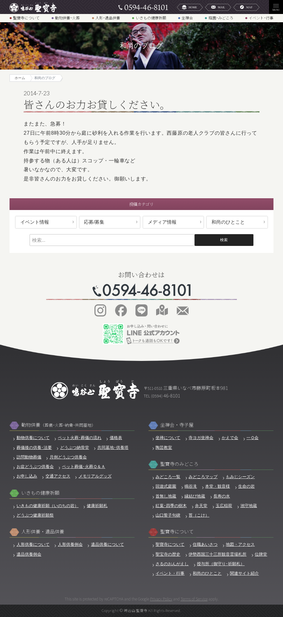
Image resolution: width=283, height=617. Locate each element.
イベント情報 (34, 222)
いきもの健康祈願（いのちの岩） (48, 506)
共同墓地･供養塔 (112, 447)
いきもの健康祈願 (151, 18)
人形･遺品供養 (107, 18)
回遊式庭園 (165, 486)
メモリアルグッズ (95, 476)
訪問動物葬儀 (29, 457)
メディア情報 (162, 222)
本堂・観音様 (217, 486)
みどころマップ (203, 477)
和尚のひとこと (228, 222)
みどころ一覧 (167, 477)
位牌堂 (261, 554)
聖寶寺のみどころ (179, 464)
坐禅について (167, 438)
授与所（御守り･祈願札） (221, 564)
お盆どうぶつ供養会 (35, 466)
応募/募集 (94, 222)
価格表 (116, 438)
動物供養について (33, 438)
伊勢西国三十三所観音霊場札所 (217, 554)
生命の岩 (246, 486)
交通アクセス (57, 476)
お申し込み (27, 476)
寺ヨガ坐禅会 (201, 438)
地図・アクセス (240, 544)
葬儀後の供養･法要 (34, 447)
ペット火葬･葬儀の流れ (79, 438)
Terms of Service (194, 598)
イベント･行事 (261, 18)
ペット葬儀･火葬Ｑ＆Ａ (83, 466)
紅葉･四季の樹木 (171, 506)
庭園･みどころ (221, 18)
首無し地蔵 (165, 496)
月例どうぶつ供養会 (68, 457)
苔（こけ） (199, 515)
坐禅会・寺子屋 (177, 425)
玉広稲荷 (224, 506)
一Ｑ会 (252, 438)
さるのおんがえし (172, 564)
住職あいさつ (205, 544)
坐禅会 (187, 18)
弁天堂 (201, 506)
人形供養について (33, 544)
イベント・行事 (169, 573)
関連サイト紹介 (244, 573)
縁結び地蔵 (194, 496)
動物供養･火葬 (67, 18)
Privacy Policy (161, 598)
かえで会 (230, 438)
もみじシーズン (240, 477)
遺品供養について (107, 544)
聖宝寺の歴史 (167, 554)
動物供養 (58, 425)
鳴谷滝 (190, 486)
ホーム (20, 78)
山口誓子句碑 (167, 515)
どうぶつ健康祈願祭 (35, 515)
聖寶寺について (26, 18)
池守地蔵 (248, 506)
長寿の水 (221, 496)
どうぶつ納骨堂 (74, 447)
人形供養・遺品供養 (42, 531)
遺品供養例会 (29, 554)
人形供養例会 (70, 544)
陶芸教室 (163, 447)
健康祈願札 (97, 506)
